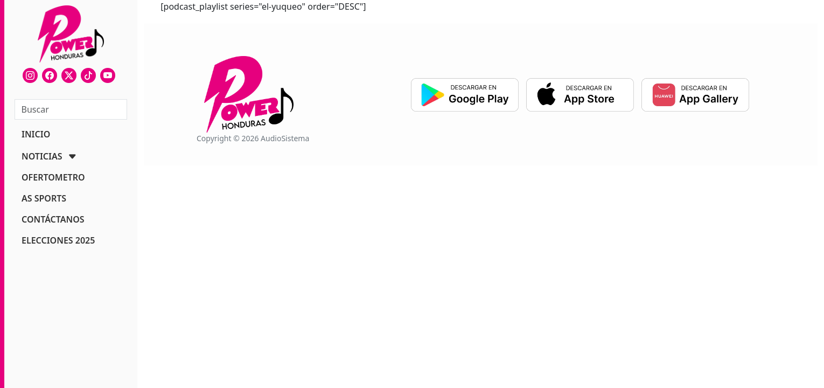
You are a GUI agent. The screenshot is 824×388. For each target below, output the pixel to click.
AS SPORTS (44, 198)
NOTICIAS (42, 156)
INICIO (36, 134)
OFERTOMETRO (53, 177)
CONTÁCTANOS (53, 219)
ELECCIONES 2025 (58, 240)
